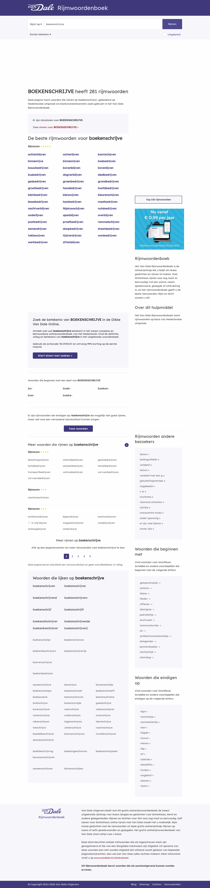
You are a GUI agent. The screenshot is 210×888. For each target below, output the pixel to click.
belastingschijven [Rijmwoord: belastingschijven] (38, 459)
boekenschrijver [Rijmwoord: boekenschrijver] (75, 586)
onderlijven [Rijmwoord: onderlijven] (35, 215)
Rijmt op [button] (35, 24)
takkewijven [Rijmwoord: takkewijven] (36, 235)
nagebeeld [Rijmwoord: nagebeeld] (146, 486)
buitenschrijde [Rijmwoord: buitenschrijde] (72, 703)
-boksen (144, 780)
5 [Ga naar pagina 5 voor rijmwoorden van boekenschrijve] (90, 556)
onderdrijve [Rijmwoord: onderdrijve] (70, 528)
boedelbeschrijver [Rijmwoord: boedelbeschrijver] (43, 733)
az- (142, 630)
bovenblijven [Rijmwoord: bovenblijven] (71, 168)
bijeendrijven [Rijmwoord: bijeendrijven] (70, 516)
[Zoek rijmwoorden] (62, 24)
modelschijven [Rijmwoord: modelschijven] (106, 522)
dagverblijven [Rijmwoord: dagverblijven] (72, 174)
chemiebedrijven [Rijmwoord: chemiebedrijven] (73, 459)
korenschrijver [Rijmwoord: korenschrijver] (41, 709)
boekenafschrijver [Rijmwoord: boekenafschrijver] (45, 621)
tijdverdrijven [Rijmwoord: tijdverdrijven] (72, 235)
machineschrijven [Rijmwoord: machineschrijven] (38, 497)
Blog (133, 884)
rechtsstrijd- (147, 651)
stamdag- (146, 657)
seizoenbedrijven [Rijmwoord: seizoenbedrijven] (73, 465)
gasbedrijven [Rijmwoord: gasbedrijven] (37, 181)
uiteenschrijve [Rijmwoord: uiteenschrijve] (72, 727)
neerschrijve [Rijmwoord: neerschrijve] (71, 709)
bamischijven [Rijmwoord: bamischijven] (107, 154)
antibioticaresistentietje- (154, 636)
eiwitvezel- (146, 620)
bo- (30, 388)
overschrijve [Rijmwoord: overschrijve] (103, 715)
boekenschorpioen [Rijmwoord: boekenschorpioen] (107, 751)
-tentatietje (147, 716)
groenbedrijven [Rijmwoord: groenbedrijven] (73, 181)
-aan (143, 727)
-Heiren (144, 743)
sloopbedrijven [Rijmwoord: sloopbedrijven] (73, 228)
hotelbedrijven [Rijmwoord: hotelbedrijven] (36, 465)
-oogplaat (146, 775)
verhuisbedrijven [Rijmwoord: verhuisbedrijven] (73, 472)
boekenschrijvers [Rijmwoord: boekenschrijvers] (75, 597)
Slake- (143, 593)
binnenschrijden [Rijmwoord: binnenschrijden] (73, 768)
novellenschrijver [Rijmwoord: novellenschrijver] (106, 733)
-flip (142, 748)
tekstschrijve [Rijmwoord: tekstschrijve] (103, 721)
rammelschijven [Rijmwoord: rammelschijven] (108, 222)
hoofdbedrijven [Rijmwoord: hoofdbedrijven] (108, 188)
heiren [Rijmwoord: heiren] (143, 470)
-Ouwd (144, 738)
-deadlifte (146, 764)
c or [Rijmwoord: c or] (142, 491)
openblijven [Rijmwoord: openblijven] (71, 215)
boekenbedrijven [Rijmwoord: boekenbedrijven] (43, 673)
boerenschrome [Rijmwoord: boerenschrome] (105, 697)
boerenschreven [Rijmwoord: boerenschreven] (74, 697)
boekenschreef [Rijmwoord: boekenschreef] (73, 690)
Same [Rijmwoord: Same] (143, 454)
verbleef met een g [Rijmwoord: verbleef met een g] (151, 475)
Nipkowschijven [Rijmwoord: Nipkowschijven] (73, 208)
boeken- (103, 388)
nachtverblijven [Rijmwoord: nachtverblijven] (38, 208)
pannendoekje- (149, 646)
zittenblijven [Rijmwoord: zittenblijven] (71, 242)
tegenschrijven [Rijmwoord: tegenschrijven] (73, 721)
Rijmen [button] (172, 24)
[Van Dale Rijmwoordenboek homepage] (42, 7)
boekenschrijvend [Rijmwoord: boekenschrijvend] (45, 597)
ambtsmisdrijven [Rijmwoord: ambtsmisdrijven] (38, 516)
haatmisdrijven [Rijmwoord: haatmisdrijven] (107, 516)
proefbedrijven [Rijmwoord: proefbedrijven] (73, 222)
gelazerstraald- (149, 582)
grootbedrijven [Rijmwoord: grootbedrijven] (38, 188)
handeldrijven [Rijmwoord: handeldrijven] (72, 188)
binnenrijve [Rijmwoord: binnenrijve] (35, 161)
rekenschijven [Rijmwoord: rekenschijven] (41, 721)
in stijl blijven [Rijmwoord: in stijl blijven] (39, 522)
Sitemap (144, 884)
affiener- (145, 604)
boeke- (67, 395)
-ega (143, 711)
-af (141, 754)
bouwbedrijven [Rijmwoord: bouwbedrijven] (38, 168)
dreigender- (147, 641)
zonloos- (145, 588)
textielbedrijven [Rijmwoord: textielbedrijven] (107, 465)
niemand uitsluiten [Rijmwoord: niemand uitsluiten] (151, 502)
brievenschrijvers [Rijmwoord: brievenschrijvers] (74, 733)
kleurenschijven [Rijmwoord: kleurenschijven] (108, 195)
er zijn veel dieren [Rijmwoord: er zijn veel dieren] (150, 523)
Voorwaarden (172, 884)
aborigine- (146, 609)
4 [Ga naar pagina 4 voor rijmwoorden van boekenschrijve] (84, 556)
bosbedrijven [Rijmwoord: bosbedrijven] (107, 161)
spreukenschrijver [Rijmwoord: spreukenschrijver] (43, 739)
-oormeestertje (149, 722)
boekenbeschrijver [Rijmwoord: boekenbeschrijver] (45, 628)
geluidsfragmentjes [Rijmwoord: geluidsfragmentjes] (151, 480)
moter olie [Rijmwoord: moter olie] (146, 528)
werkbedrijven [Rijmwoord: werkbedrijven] (38, 242)
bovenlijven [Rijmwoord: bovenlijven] (105, 168)
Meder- (144, 598)
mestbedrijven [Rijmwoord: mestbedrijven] (107, 201)
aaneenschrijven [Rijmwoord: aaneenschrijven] (43, 768)
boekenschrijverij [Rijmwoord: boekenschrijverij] (76, 628)
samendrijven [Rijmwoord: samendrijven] (37, 228)
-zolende (145, 759)
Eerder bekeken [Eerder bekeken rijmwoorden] (39, 34)
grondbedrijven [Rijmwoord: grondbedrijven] (108, 181)
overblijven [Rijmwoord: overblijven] (105, 215)
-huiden (144, 770)
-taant (143, 785)
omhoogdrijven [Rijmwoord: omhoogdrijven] (37, 528)
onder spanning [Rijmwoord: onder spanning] (149, 518)
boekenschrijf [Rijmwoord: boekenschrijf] (42, 609)
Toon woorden (78, 428)
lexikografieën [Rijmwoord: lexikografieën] (148, 459)
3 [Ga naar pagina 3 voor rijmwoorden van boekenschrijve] (78, 556)
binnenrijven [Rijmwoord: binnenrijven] (71, 161)
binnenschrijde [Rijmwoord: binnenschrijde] (104, 684)
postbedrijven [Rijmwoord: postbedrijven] (37, 222)
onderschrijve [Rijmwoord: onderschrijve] (72, 715)
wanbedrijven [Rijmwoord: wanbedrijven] (107, 235)
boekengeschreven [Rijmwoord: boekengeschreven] (75, 751)
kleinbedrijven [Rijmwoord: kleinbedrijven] (37, 195)
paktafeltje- (147, 614)
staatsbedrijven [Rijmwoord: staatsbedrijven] (108, 228)
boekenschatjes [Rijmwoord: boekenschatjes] (42, 690)
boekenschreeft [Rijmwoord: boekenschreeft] (105, 690)
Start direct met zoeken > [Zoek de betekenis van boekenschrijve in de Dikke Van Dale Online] (55, 355)
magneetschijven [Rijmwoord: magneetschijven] (73, 522)
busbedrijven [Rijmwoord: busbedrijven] (37, 174)
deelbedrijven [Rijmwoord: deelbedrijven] (107, 174)
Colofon (156, 884)
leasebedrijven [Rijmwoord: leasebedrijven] (38, 201)
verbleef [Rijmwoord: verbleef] (145, 464)
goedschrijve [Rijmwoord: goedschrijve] (103, 703)
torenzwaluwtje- (149, 625)
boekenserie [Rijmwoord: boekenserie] (40, 697)
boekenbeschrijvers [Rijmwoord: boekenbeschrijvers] (44, 650)
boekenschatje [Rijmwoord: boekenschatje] (41, 639)
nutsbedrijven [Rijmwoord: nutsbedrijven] (107, 208)
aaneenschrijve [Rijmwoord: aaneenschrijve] (42, 684)
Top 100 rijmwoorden (158, 199)
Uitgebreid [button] (174, 34)
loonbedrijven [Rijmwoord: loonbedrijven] (72, 201)
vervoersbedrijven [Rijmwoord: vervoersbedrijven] (39, 478)
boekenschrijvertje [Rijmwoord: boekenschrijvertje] (75, 650)
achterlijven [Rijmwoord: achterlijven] (71, 154)
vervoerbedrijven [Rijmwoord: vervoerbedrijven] (108, 472)
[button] (127, 445)
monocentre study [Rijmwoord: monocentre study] (151, 512)
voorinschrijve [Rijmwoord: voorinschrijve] (104, 727)
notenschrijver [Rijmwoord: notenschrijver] (41, 715)
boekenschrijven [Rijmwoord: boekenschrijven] (44, 586)
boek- (67, 388)
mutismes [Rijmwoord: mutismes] (145, 496)
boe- (31, 395)
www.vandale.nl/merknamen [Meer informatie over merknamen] (111, 857)
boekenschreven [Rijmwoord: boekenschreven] (74, 639)
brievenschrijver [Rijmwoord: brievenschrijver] (42, 662)
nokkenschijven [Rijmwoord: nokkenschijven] (105, 709)
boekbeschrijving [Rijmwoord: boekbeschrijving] (43, 751)
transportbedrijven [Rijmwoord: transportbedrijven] (39, 472)
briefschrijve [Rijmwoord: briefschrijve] (40, 703)
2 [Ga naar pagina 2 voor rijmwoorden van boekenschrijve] (72, 556)
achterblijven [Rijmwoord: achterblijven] (37, 154)
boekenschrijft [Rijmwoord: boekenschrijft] (74, 609)
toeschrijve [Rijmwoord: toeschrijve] (39, 727)
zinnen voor (58, 127)
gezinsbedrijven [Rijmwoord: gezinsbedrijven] (107, 459)
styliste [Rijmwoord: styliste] (144, 507)
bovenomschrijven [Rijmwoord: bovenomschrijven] (44, 757)
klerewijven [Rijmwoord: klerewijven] (70, 195)
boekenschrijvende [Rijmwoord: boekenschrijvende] (77, 621)
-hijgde (144, 732)
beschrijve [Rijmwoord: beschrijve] (70, 684)
